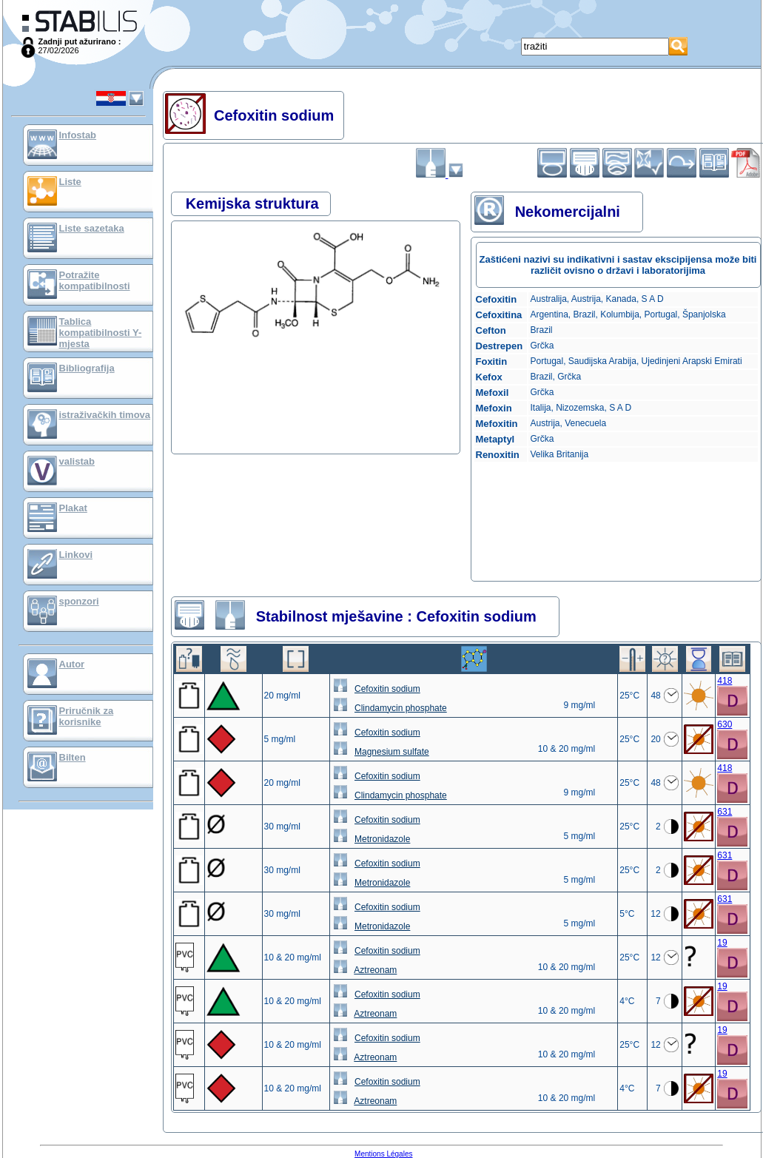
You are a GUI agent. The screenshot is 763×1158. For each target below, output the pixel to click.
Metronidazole (382, 839)
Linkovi (76, 554)
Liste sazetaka (91, 228)
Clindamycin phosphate (400, 708)
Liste (70, 181)
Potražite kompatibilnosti (94, 280)
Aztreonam (375, 970)
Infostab (78, 135)
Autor (72, 664)
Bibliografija (87, 368)
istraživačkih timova (105, 414)
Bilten (72, 757)
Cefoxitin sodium (387, 689)
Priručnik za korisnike (86, 716)
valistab (77, 461)
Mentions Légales (383, 1154)
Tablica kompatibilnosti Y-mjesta (100, 332)
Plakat (73, 508)
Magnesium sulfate (391, 752)
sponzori (79, 601)
